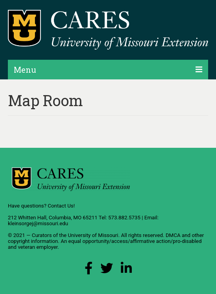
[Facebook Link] (88, 270)
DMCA (173, 235)
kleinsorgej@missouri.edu (38, 223)
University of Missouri (93, 235)
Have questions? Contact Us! (41, 206)
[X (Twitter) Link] (106, 270)
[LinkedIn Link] (126, 270)
